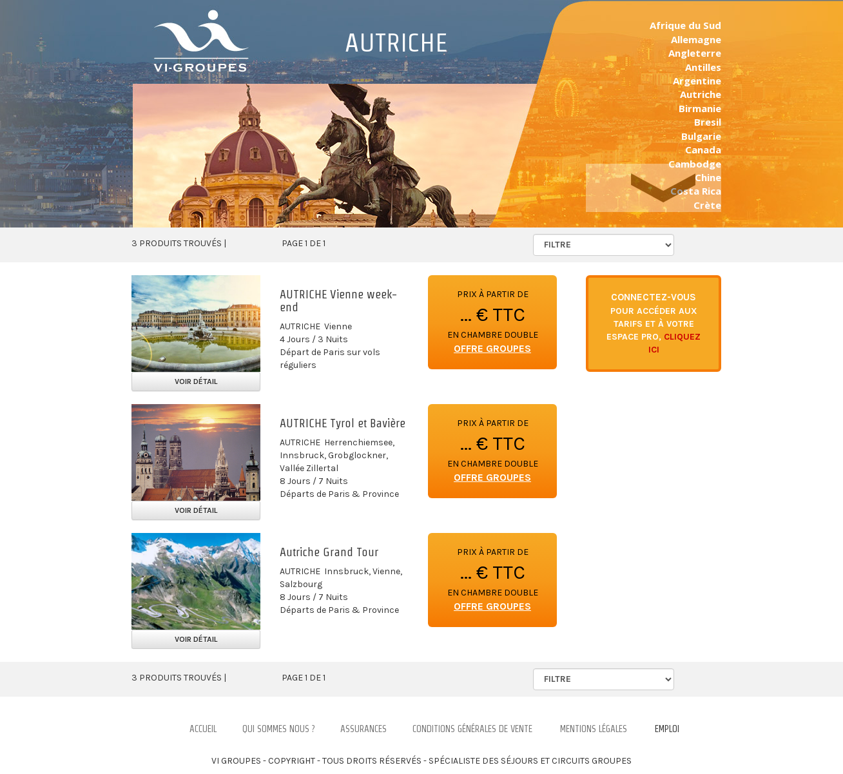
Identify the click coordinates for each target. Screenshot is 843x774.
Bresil (707, 121)
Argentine (697, 80)
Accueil (203, 729)
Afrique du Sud (685, 25)
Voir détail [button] (196, 381)
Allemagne (696, 39)
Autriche (700, 94)
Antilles (703, 67)
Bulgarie (701, 136)
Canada (703, 149)
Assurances (363, 729)
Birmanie (700, 108)
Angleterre (694, 52)
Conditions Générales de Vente (472, 729)
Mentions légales (593, 729)
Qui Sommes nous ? (278, 729)
